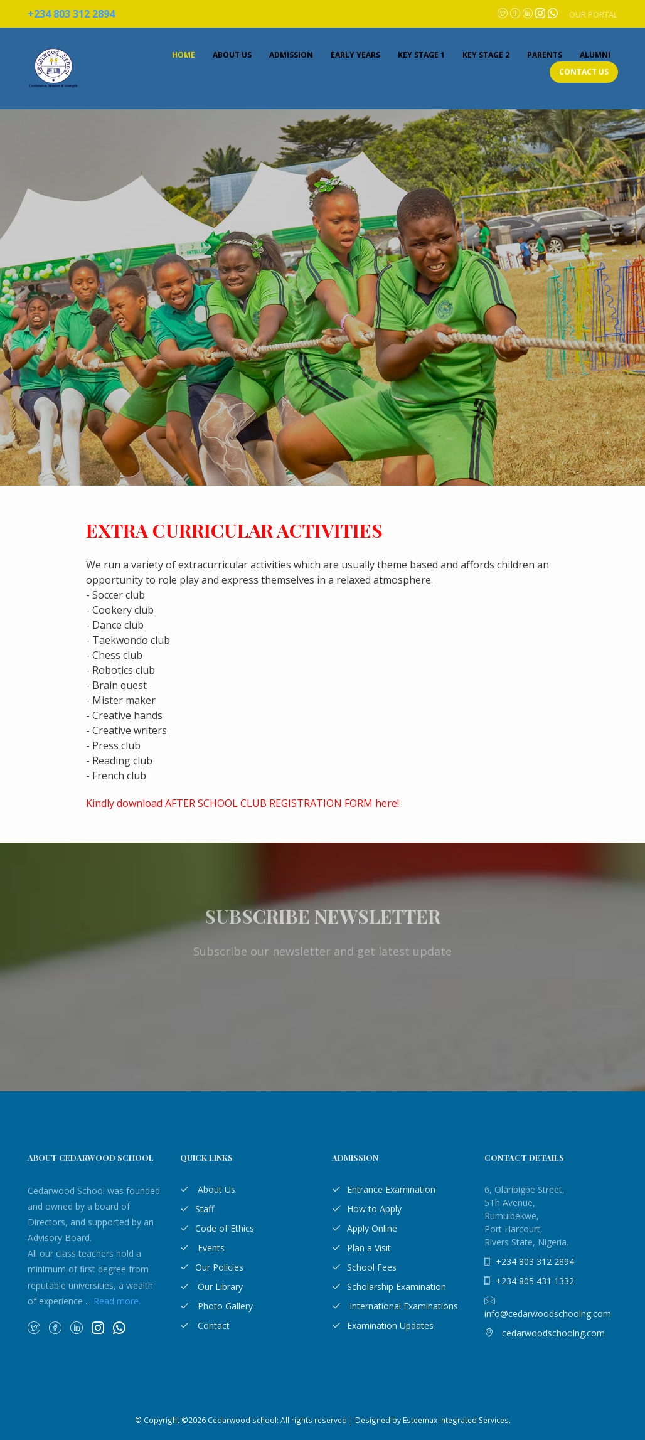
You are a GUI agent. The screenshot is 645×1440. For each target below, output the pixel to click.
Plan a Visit (361, 1248)
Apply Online (364, 1228)
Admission (291, 55)
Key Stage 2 (485, 55)
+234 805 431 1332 (529, 1281)
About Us (232, 55)
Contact (205, 1325)
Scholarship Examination (389, 1287)
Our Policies (211, 1267)
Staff (197, 1209)
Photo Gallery (216, 1306)
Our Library (211, 1287)
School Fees (364, 1267)
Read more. (117, 1301)
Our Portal (593, 14)
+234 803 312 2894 (529, 1261)
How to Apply (367, 1209)
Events (202, 1248)
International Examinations (395, 1306)
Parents (544, 55)
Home (183, 55)
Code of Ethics (217, 1228)
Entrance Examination (383, 1189)
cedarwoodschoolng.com (544, 1333)
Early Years (355, 55)
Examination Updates (383, 1325)
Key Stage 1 (421, 55)
